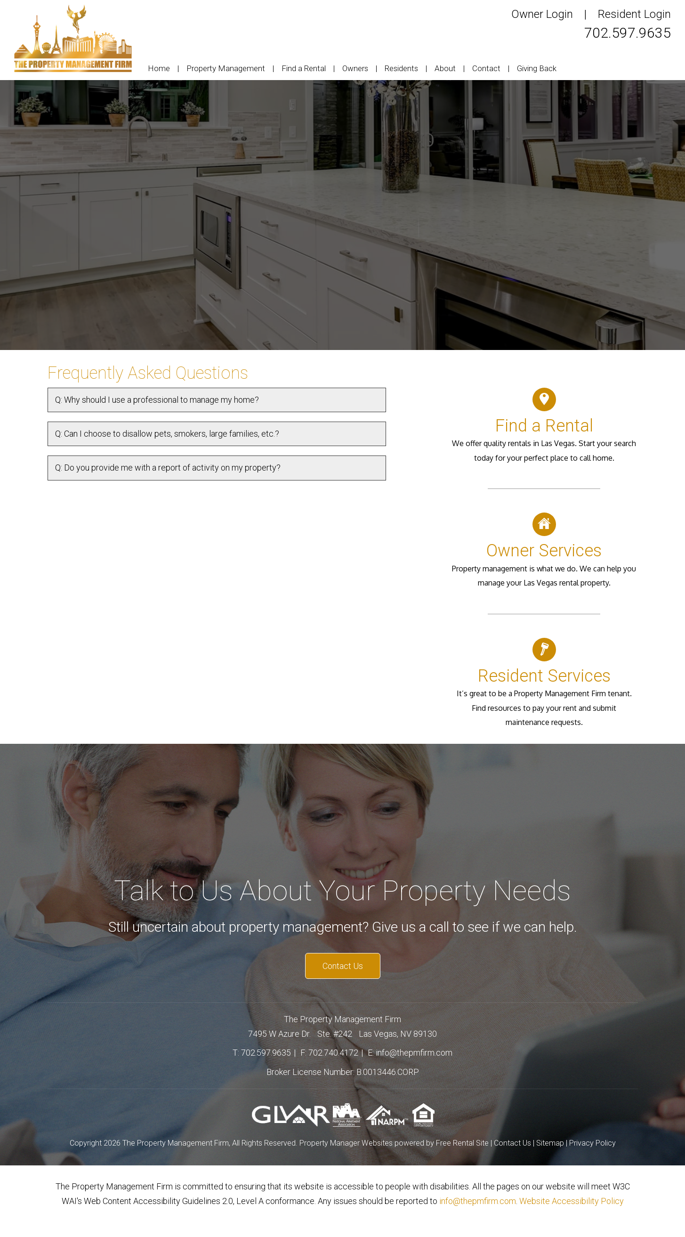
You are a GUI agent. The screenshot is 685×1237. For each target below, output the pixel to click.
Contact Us (342, 966)
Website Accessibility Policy (571, 1201)
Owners (355, 68)
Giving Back (536, 68)
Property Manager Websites (346, 1143)
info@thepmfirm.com (414, 1053)
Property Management (225, 68)
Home (159, 68)
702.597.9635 (627, 32)
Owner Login (542, 14)
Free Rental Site (462, 1143)
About (445, 68)
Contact (486, 68)
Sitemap (550, 1143)
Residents (401, 68)
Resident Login (634, 14)
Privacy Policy (592, 1143)
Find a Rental (304, 68)
